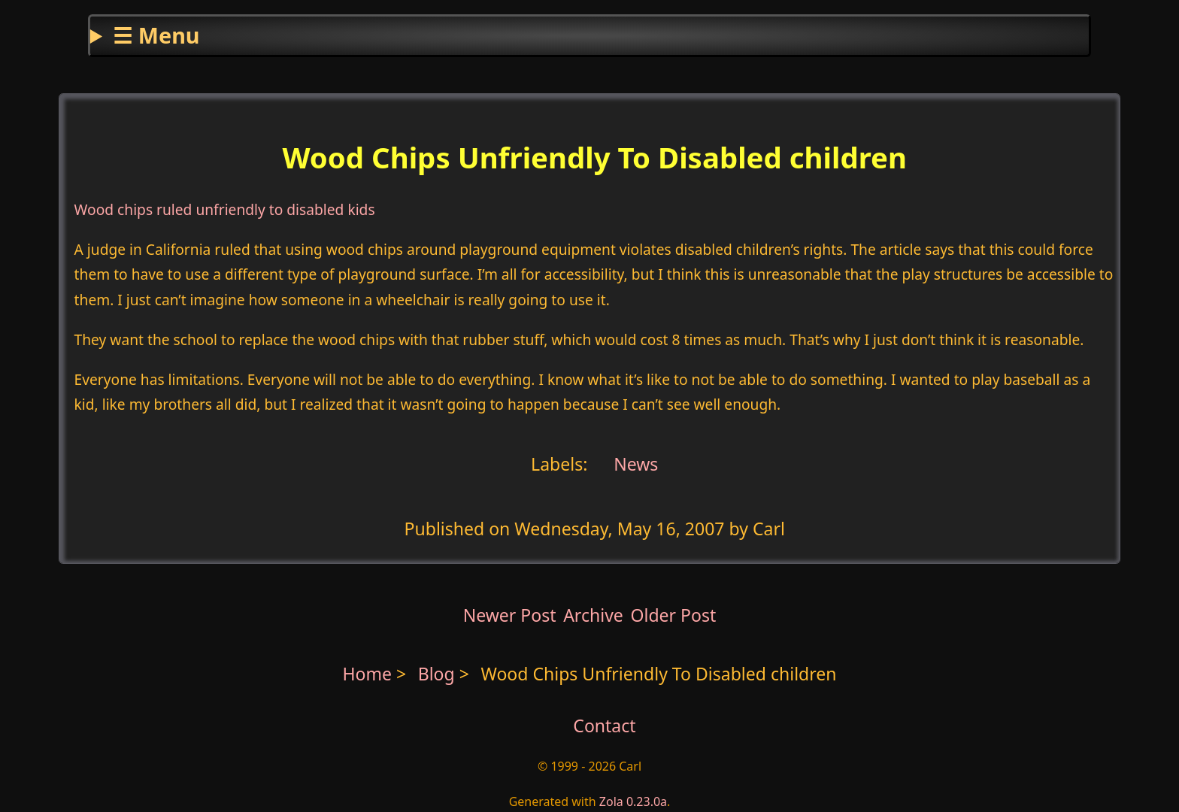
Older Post (673, 615)
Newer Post (509, 615)
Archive (593, 615)
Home (367, 674)
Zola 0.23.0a (633, 801)
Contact (604, 726)
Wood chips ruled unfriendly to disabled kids (224, 209)
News (633, 464)
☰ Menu (156, 35)
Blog (438, 674)
